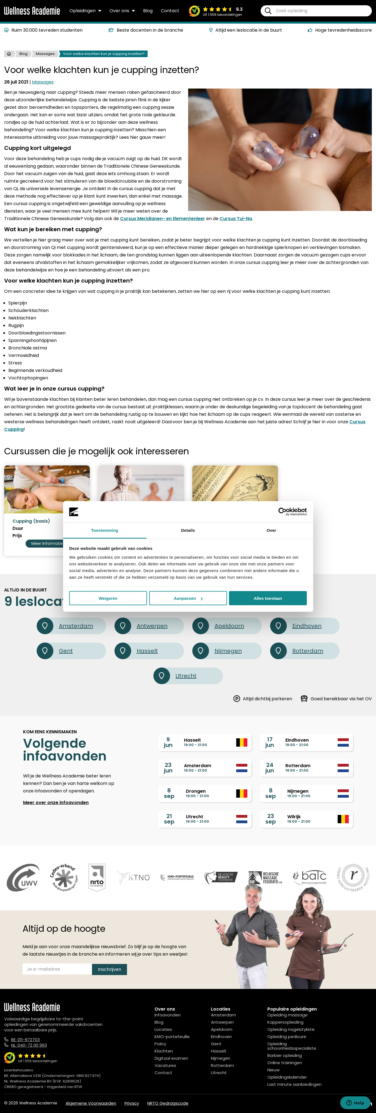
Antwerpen (141, 626)
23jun (168, 767)
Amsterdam (65, 626)
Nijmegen (217, 651)
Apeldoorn (218, 626)
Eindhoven (296, 626)
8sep (169, 793)
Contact (170, 10)
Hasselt (136, 651)
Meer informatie (47, 543)
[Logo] (32, 14)
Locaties (163, 1029)
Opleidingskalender (287, 1077)
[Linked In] (369, 1104)
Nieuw (273, 1070)
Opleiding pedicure (286, 1036)
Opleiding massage (287, 1015)
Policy (160, 1044)
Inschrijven (109, 969)
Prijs (17, 535)
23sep (270, 818)
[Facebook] (344, 1104)
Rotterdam (296, 651)
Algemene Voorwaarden (91, 1103)
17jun (269, 742)
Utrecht (174, 676)
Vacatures (165, 1065)
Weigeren (108, 598)
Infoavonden (168, 1015)
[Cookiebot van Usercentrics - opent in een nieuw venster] (282, 512)
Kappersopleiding (285, 1022)
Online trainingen (284, 1063)
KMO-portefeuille (172, 1036)
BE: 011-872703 (25, 1040)
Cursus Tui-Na (236, 218)
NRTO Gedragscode (167, 1103)
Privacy (131, 1103)
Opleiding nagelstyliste (291, 1029)
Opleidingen (85, 10)
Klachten (164, 1051)
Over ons (122, 10)
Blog (148, 10)
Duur (18, 528)
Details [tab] (188, 530)
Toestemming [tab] (104, 530)
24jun (269, 767)
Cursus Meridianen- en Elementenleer (162, 218)
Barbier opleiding (284, 1055)
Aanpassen (188, 598)
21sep (169, 818)
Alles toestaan (268, 598)
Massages (45, 53)
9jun (168, 742)
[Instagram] (356, 1104)
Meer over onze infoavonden (56, 802)
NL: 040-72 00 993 (29, 1045)
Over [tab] (271, 530)
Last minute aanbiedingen (294, 1084)
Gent (55, 651)
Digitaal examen (171, 1058)
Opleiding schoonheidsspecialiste (291, 1046)
